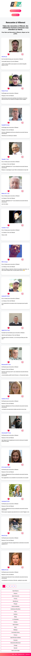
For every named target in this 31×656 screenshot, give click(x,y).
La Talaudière (15, 619)
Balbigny (15, 629)
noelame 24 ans (5, 398)
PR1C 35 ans (5, 262)
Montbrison (15, 601)
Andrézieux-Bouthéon (15, 609)
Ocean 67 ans (5, 90)
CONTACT (27, 654)
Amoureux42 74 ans (6, 433)
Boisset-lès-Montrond (15, 642)
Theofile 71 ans (5, 159)
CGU (16, 654)
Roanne (15, 593)
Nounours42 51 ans (6, 364)
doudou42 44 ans (6, 296)
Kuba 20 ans (4, 535)
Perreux (15, 635)
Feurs (15, 611)
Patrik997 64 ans (5, 125)
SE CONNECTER (15, 14)
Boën (15, 627)
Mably (15, 616)
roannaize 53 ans (5, 501)
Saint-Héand (15, 624)
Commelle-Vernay (15, 632)
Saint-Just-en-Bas (16, 650)
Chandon (15, 640)
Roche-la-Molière (15, 606)
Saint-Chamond (15, 596)
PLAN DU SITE (21, 654)
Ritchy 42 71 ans (5, 193)
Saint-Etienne (15, 590)
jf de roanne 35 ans (6, 467)
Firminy (15, 598)
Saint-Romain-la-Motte (15, 637)
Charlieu (15, 622)
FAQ (13, 654)
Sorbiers (15, 614)
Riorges (15, 603)
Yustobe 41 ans (5, 227)
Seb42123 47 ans (6, 330)
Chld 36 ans (4, 56)
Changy (15, 645)
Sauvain (15, 648)
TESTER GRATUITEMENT (15, 10)
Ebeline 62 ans (5, 569)
